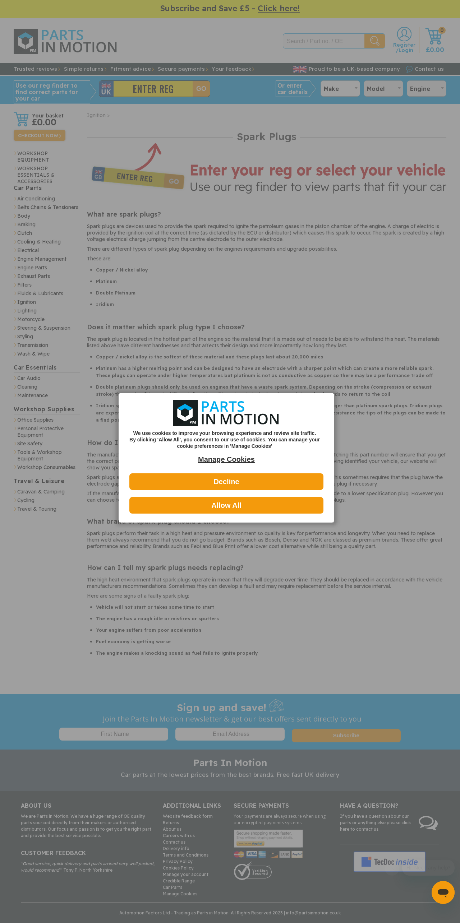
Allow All (226, 505)
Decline (226, 482)
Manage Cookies (226, 459)
